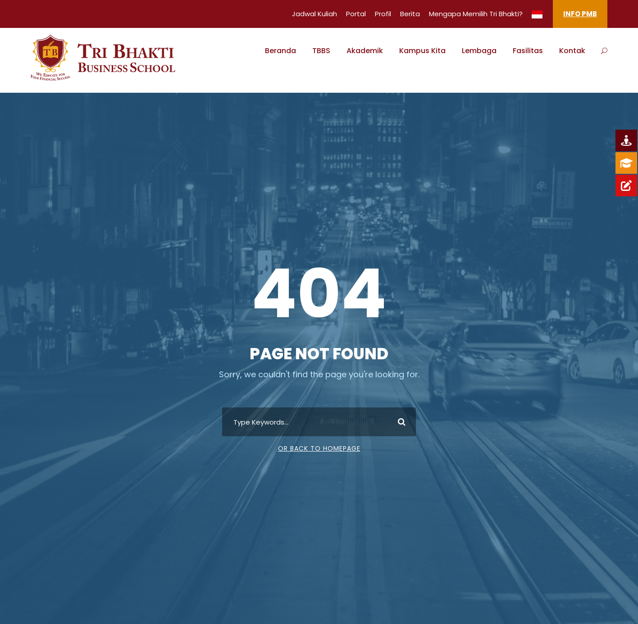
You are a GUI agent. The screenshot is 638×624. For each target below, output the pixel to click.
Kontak (572, 50)
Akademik (364, 50)
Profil (383, 13)
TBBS (321, 50)
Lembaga (479, 50)
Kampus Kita (422, 50)
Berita (410, 13)
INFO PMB (580, 13)
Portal (356, 13)
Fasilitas (528, 50)
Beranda (280, 50)
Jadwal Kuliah (314, 13)
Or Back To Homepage (319, 448)
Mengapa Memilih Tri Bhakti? (476, 13)
